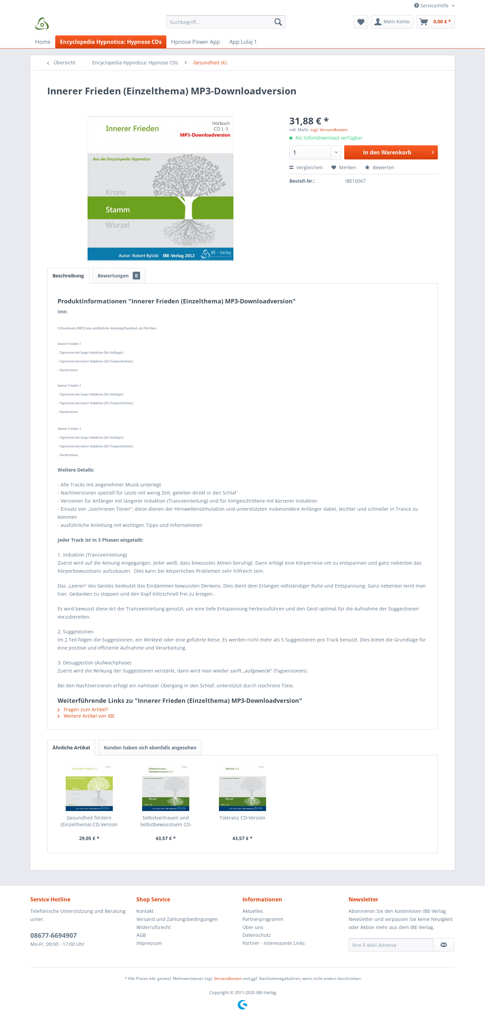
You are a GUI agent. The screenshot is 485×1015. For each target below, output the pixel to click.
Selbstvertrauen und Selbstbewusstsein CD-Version (166, 821)
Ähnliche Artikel (71, 747)
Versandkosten (228, 978)
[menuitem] (225, 25)
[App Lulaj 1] (243, 41)
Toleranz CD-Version (242, 817)
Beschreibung (68, 275)
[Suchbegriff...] (225, 22)
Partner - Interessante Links (274, 943)
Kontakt (145, 911)
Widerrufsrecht (153, 927)
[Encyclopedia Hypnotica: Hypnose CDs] (110, 41)
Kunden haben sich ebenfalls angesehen (150, 747)
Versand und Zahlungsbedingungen (177, 919)
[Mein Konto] (392, 22)
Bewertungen (119, 275)
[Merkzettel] (361, 22)
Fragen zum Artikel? (83, 709)
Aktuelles (253, 911)
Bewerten (379, 167)
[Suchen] (278, 22)
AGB (141, 935)
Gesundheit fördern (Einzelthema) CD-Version (89, 821)
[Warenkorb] (435, 22)
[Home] (42, 41)
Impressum (149, 943)
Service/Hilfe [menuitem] (432, 5)
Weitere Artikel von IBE (86, 716)
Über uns (253, 927)
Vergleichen (306, 167)
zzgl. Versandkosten (329, 129)
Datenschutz (257, 935)
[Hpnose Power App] (195, 41)
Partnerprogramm (263, 919)
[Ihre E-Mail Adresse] (391, 945)
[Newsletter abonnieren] (443, 945)
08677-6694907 (53, 935)
